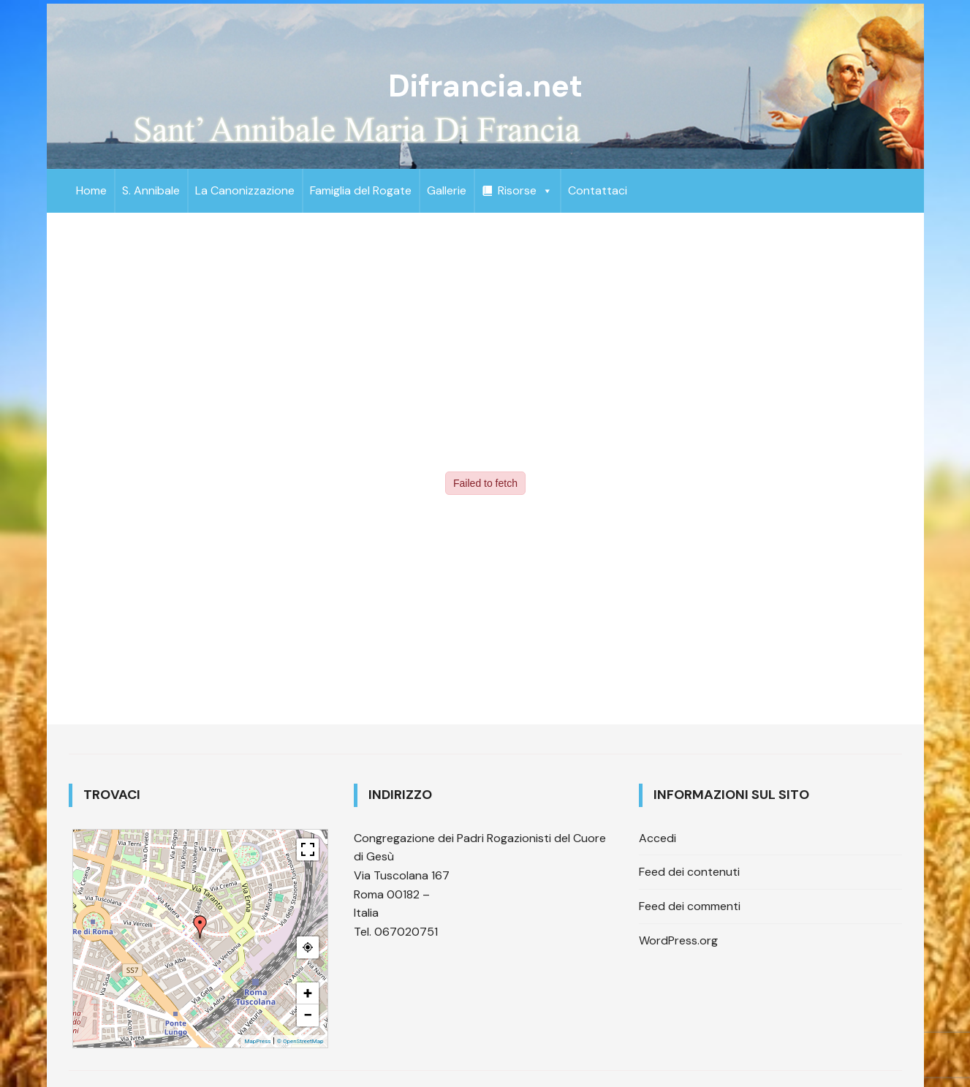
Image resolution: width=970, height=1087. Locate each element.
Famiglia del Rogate (361, 190)
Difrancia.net (485, 86)
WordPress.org (678, 940)
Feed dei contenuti (689, 871)
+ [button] (307, 993)
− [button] (307, 1015)
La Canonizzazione (245, 190)
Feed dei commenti (689, 906)
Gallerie (446, 190)
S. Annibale (151, 190)
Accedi (657, 838)
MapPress (257, 1041)
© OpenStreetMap (300, 1041)
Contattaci (597, 190)
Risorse (525, 190)
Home (91, 190)
